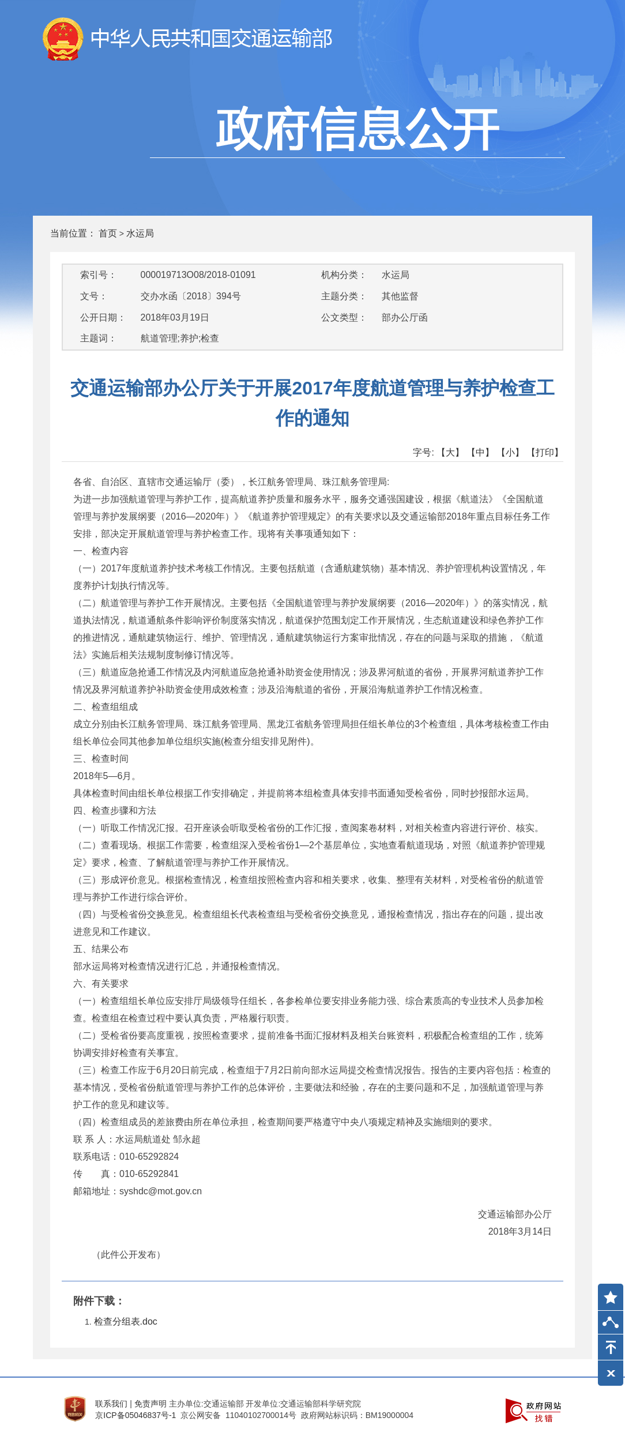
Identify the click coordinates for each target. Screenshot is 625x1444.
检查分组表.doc (125, 1321)
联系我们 (111, 1403)
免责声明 (150, 1403)
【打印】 (544, 452)
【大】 (450, 452)
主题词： (98, 338)
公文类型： (344, 317)
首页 (108, 233)
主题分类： (344, 296)
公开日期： (103, 317)
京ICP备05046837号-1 (135, 1415)
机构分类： (344, 275)
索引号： (98, 275)
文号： (94, 296)
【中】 (480, 452)
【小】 (510, 452)
